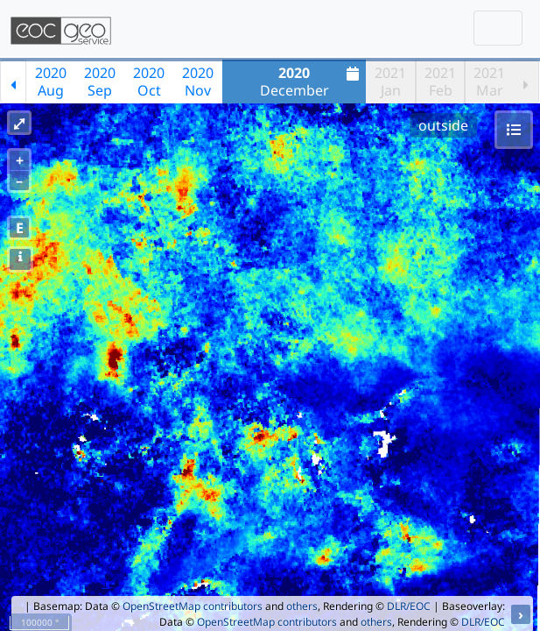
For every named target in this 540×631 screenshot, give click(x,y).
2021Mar (489, 81)
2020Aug (51, 81)
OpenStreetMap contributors (193, 606)
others (302, 606)
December (312, 81)
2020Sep (100, 81)
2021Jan (390, 81)
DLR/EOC (409, 606)
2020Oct (149, 81)
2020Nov (198, 81)
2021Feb (440, 81)
